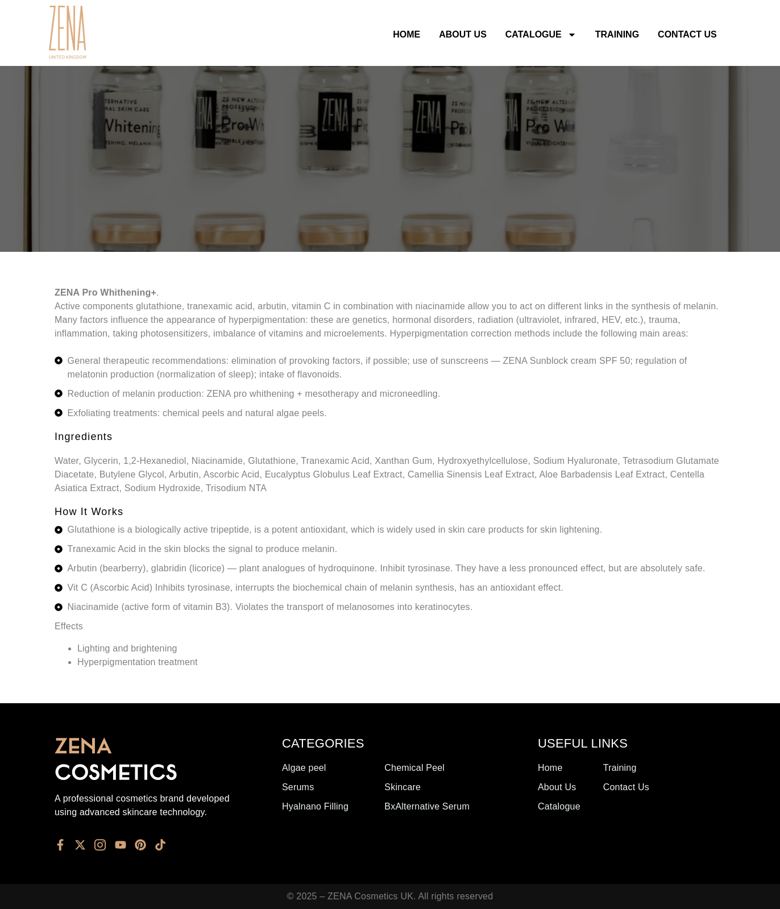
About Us (463, 34)
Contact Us (687, 34)
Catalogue (540, 34)
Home (406, 34)
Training (617, 34)
